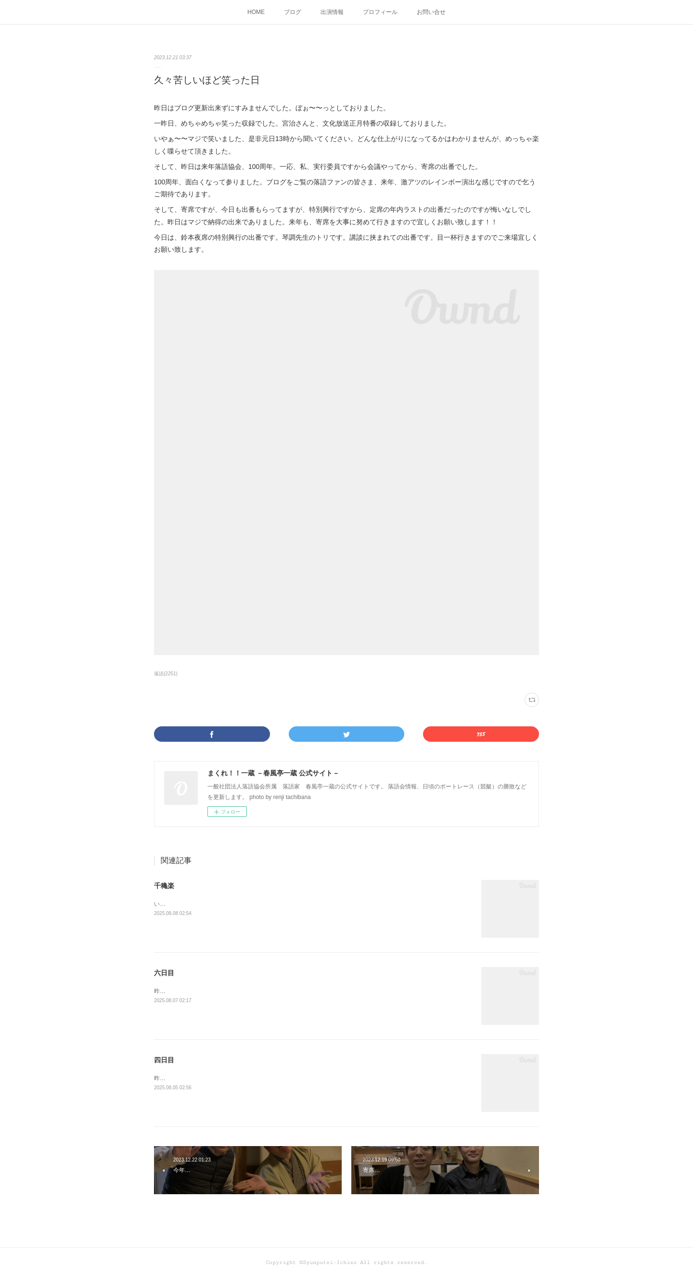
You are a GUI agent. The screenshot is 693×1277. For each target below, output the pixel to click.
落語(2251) (166, 673)
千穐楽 (164, 886)
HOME (256, 12)
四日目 (164, 1060)
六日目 (164, 973)
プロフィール (380, 12)
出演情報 (332, 12)
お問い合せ (431, 12)
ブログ (292, 12)
